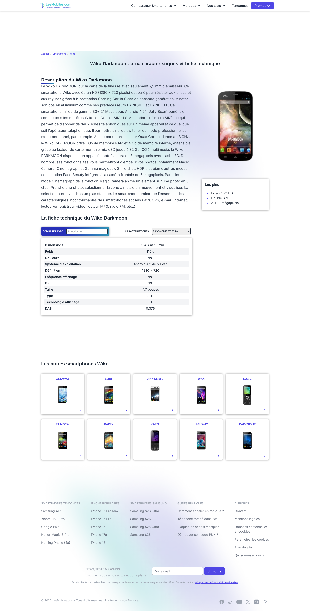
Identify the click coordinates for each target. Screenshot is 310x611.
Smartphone (59, 53)
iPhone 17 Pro (101, 519)
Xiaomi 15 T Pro (53, 519)
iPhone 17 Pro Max (105, 511)
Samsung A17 (51, 511)
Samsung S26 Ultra (144, 511)
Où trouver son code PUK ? (197, 535)
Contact (240, 511)
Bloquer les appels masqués (198, 527)
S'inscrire (214, 571)
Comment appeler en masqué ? (200, 511)
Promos (262, 6)
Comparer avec (53, 231)
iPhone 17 (98, 527)
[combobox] (86, 231)
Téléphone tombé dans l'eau (198, 519)
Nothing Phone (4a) (55, 543)
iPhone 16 (98, 543)
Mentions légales (247, 519)
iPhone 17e (99, 535)
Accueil (45, 53)
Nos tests (216, 6)
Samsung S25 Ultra (144, 527)
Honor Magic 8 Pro (55, 535)
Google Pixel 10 (52, 527)
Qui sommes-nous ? (249, 555)
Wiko (72, 53)
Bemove (133, 600)
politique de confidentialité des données (216, 582)
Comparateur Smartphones (153, 6)
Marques (191, 6)
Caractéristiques (137, 231)
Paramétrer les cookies (252, 539)
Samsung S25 (140, 535)
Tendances (240, 6)
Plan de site (243, 547)
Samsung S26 (140, 519)
